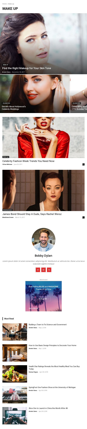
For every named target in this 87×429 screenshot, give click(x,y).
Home (4, 4)
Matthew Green (8, 217)
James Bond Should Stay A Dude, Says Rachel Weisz (32, 214)
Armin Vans (33, 327)
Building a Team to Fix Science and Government (48, 324)
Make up (5, 64)
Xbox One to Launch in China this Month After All (48, 408)
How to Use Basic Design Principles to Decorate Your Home (52, 345)
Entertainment (7, 210)
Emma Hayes (33, 372)
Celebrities (6, 103)
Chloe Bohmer (7, 164)
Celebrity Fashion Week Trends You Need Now (28, 161)
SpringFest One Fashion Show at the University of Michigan (52, 387)
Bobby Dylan (43, 255)
